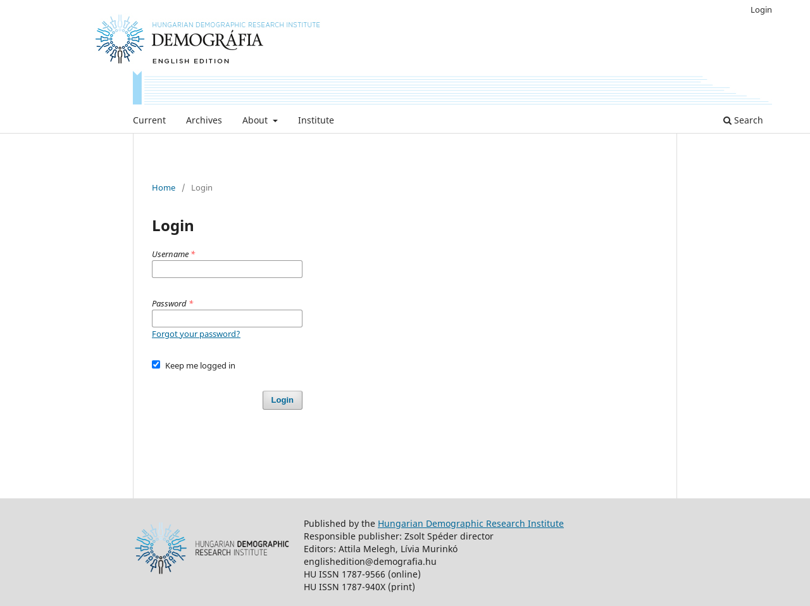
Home (163, 187)
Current (149, 120)
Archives (204, 120)
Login (761, 9)
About (256, 120)
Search (743, 120)
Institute (316, 120)
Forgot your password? (196, 333)
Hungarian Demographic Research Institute (471, 523)
